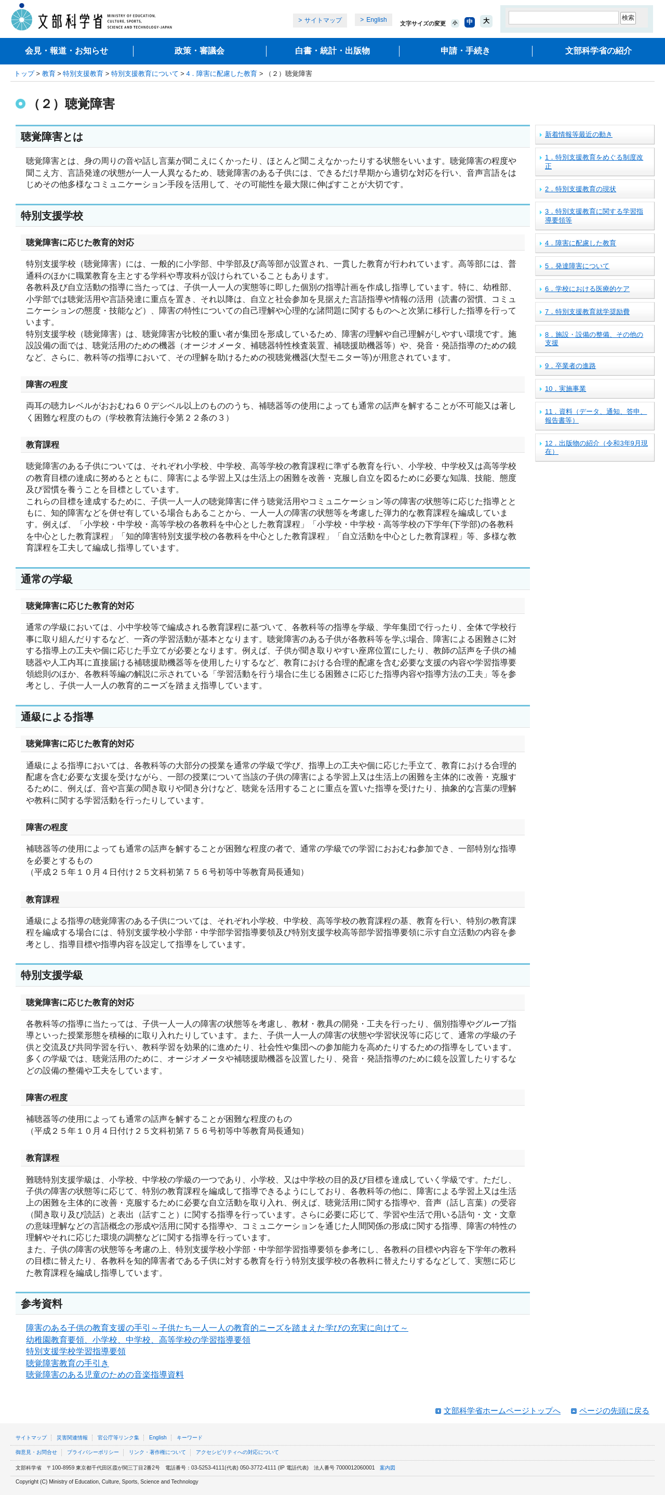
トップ (24, 73)
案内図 (387, 1468)
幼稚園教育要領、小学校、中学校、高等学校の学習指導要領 (138, 1339)
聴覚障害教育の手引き (67, 1363)
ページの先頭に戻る (614, 1410)
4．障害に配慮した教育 (221, 73)
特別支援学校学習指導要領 (76, 1351)
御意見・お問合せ (36, 1452)
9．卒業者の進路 (570, 366)
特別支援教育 (83, 73)
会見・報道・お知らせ (66, 50)
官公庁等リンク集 (118, 1437)
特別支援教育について (145, 73)
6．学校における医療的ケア (587, 289)
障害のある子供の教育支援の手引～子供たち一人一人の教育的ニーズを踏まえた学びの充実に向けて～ (217, 1327)
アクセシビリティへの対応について (237, 1452)
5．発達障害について (577, 266)
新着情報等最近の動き (579, 134)
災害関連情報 (72, 1437)
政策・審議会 (199, 50)
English (376, 19)
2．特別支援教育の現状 (580, 189)
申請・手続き (465, 50)
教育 (49, 73)
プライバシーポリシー (93, 1452)
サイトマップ (323, 20)
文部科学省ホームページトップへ (502, 1410)
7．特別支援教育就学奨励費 (587, 312)
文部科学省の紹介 (598, 50)
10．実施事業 (565, 388)
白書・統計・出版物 (332, 50)
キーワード (190, 1437)
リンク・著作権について (157, 1452)
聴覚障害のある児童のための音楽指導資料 (105, 1374)
